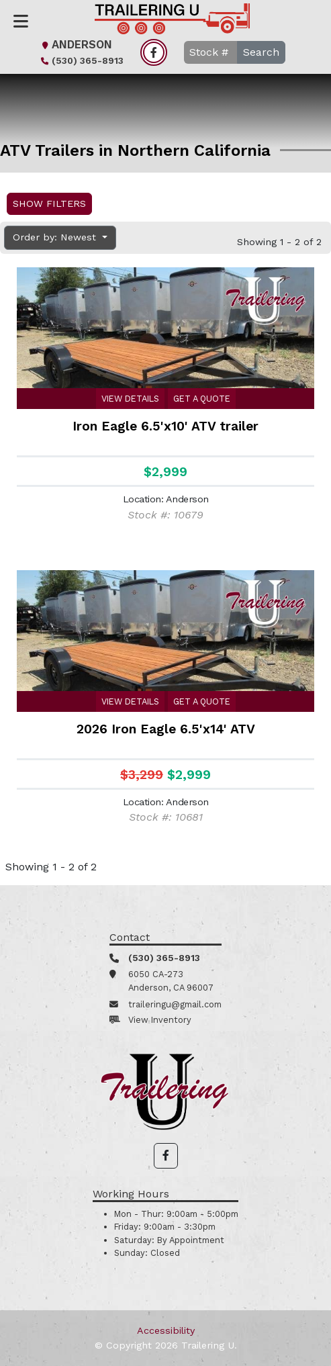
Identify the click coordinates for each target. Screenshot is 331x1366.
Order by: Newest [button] (56, 237)
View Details (130, 399)
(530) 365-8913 (81, 60)
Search (261, 52)
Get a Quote (201, 399)
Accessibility (166, 1330)
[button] (166, 1156)
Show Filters (49, 203)
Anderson (75, 44)
